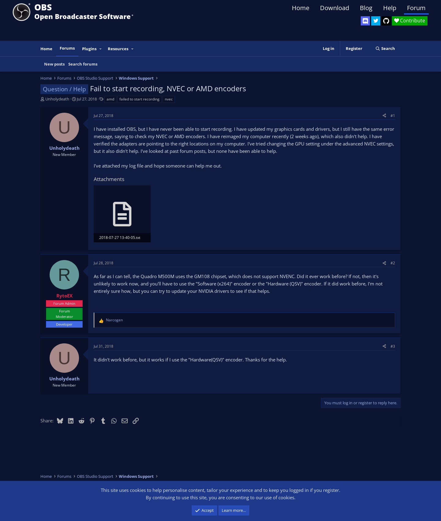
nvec (169, 99)
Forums (67, 48)
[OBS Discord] (365, 20)
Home (300, 8)
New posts (54, 64)
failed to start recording (139, 99)
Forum (416, 8)
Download (334, 8)
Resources (118, 48)
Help (389, 8)
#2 (392, 263)
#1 (392, 115)
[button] (100, 48)
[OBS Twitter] (375, 20)
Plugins (89, 48)
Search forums (82, 64)
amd (110, 99)
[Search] (385, 48)
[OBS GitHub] (386, 20)
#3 (392, 346)
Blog (366, 8)
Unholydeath (57, 99)
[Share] (384, 115)
